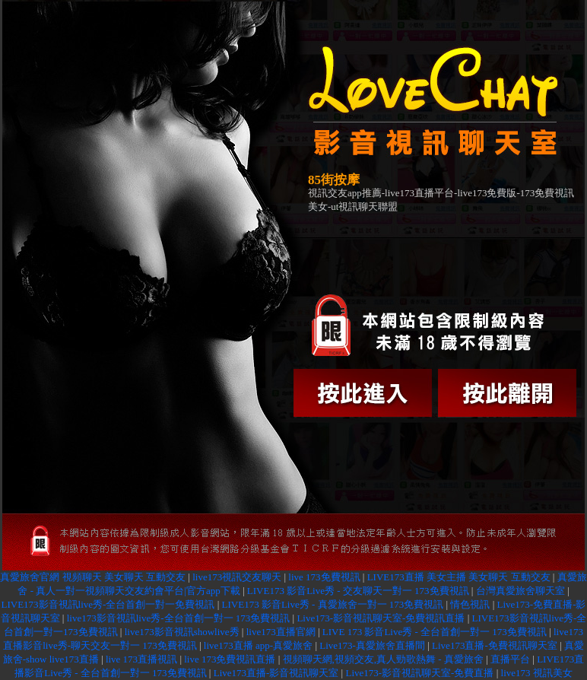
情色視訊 (470, 604)
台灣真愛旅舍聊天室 (520, 590)
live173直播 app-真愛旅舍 (258, 645)
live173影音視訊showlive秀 (182, 631)
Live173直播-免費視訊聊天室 (494, 645)
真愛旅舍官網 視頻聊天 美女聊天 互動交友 (93, 577)
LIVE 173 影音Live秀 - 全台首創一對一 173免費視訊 (434, 631)
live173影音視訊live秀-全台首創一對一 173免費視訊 (178, 618)
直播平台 (510, 659)
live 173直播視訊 (141, 659)
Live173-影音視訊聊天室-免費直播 (419, 672)
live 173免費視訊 (324, 577)
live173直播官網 (281, 631)
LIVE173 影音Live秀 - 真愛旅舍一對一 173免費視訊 (333, 604)
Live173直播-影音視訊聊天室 (276, 672)
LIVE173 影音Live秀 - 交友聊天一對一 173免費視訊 (358, 590)
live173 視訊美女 (537, 672)
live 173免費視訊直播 (229, 659)
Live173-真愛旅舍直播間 (372, 645)
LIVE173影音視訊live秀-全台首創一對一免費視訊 (108, 604)
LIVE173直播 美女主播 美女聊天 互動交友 (459, 577)
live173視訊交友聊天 (236, 577)
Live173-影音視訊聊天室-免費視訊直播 (381, 618)
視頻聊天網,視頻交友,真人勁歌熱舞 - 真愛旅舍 (383, 659)
